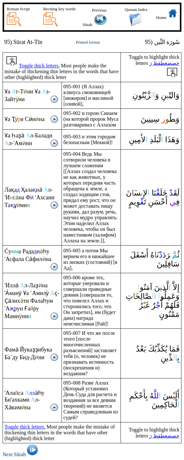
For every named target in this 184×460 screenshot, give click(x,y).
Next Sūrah (21, 454)
